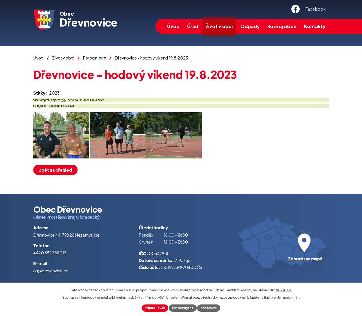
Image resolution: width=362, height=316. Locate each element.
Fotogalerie (94, 57)
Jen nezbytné (183, 308)
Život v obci (219, 26)
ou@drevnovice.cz (50, 270)
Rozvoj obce (281, 26)
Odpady (250, 26)
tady (63, 100)
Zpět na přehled (55, 170)
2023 (54, 92)
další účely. (284, 290)
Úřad (192, 26)
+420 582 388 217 (49, 252)
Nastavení (209, 308)
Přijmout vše (154, 308)
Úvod (173, 26)
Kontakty (315, 26)
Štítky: (40, 92)
